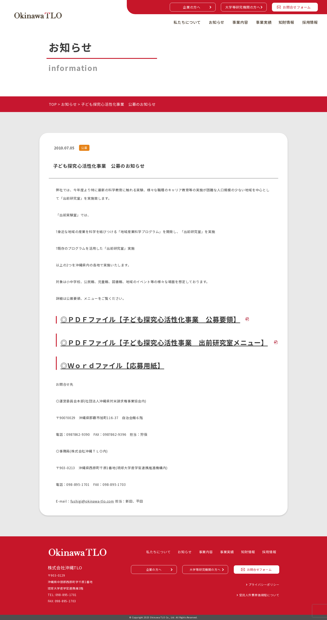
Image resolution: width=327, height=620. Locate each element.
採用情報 (310, 22)
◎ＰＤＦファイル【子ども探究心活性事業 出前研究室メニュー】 (164, 342)
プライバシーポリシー (264, 584)
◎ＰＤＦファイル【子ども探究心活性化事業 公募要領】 (150, 319)
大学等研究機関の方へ (242, 7)
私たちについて (187, 22)
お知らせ (216, 22)
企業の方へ (191, 7)
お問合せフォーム (297, 7)
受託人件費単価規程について (259, 595)
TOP (53, 104)
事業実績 (264, 22)
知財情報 (286, 22)
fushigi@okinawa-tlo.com (92, 501)
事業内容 (240, 22)
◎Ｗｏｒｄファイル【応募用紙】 (112, 365)
